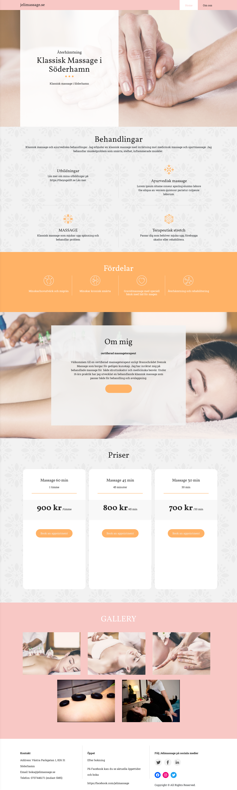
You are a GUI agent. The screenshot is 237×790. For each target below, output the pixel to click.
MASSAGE (68, 230)
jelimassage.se (32, 5)
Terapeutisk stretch (168, 230)
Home (188, 5)
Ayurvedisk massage (169, 181)
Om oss (207, 5)
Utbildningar (68, 171)
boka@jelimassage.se (42, 772)
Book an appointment (54, 533)
